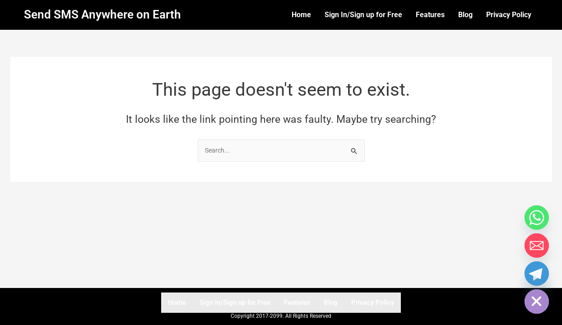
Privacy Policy (508, 14)
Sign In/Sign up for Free (363, 14)
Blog (465, 14)
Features (430, 14)
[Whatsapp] (537, 217)
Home (301, 14)
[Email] (537, 245)
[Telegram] (537, 273)
